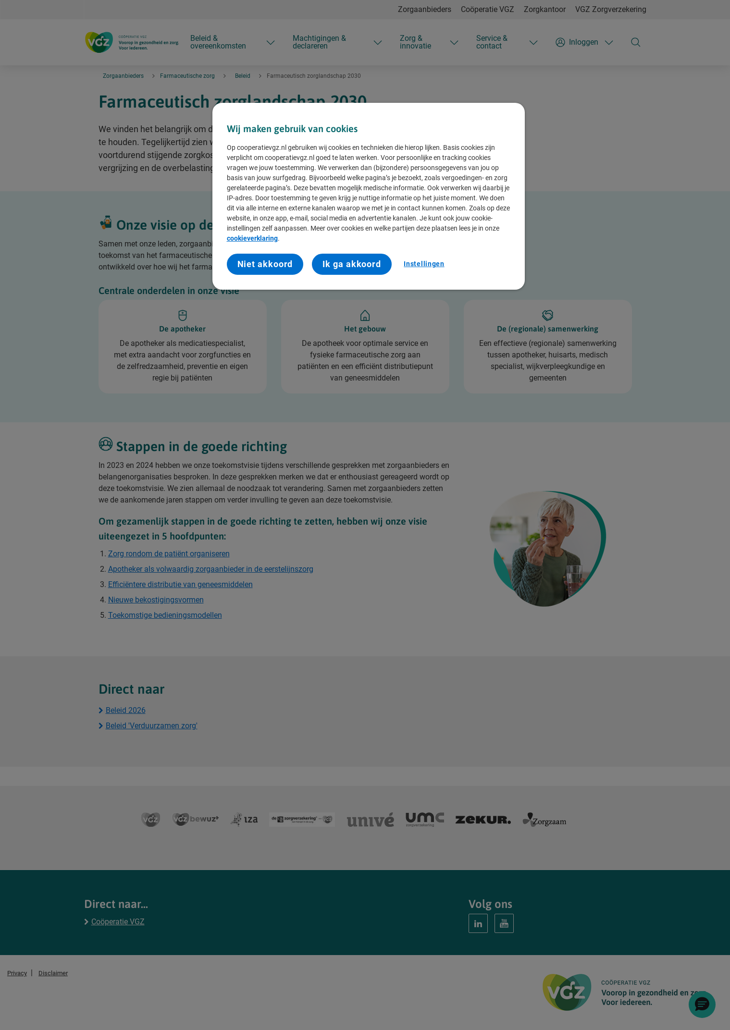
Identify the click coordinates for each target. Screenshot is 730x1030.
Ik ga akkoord (351, 264)
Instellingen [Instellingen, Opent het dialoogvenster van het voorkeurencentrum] (424, 264)
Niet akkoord (265, 264)
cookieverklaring (252, 238)
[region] (368, 196)
